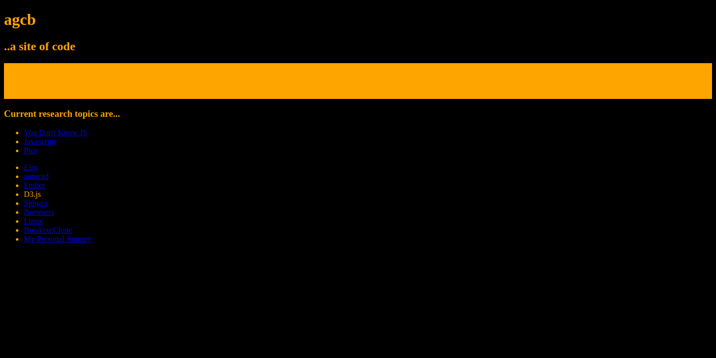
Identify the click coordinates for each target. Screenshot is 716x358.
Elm (30, 167)
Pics (30, 150)
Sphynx (36, 203)
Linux (33, 221)
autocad (36, 176)
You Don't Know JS (55, 132)
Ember (34, 185)
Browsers (39, 212)
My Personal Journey (57, 239)
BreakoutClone (48, 230)
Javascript (40, 141)
